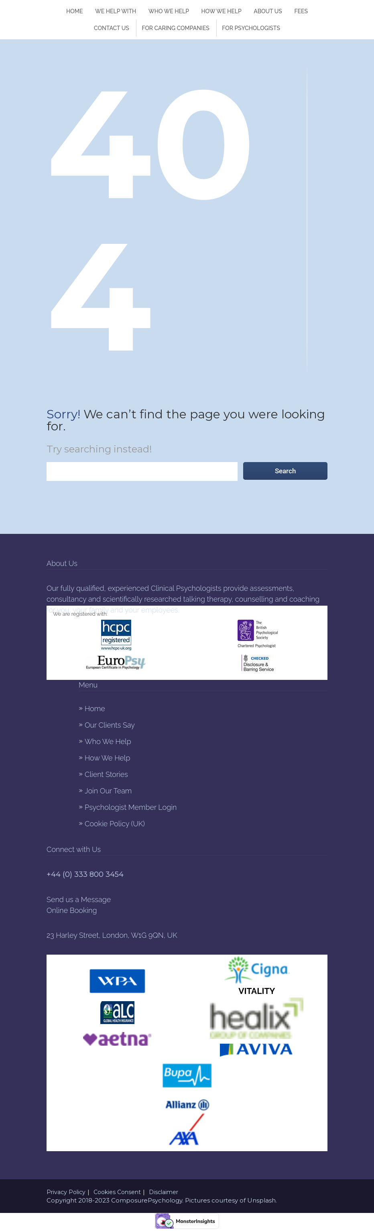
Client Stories (106, 774)
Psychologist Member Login (131, 807)
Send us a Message (79, 899)
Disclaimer (163, 1192)
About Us (268, 11)
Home (74, 11)
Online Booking (72, 910)
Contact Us (111, 28)
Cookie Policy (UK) (115, 823)
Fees (301, 11)
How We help (221, 11)
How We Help (107, 758)
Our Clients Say (110, 725)
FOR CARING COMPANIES (175, 28)
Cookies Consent (117, 1192)
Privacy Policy (66, 1192)
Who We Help (168, 11)
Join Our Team (108, 791)
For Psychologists (251, 28)
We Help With (115, 11)
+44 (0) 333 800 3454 (85, 874)
